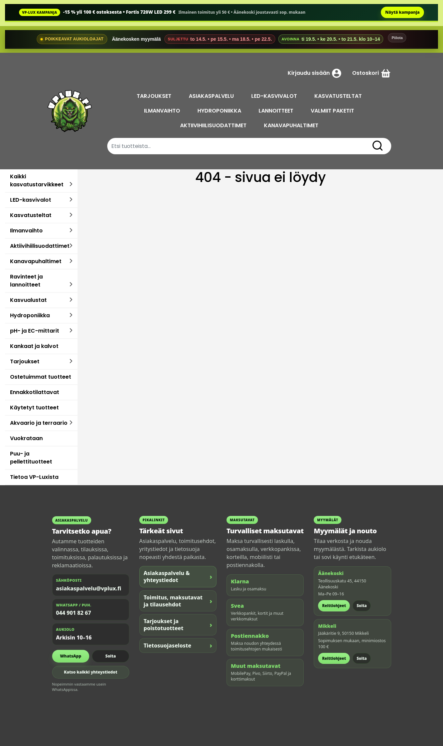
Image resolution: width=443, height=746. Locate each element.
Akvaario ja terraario (38, 423)
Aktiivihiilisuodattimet (39, 246)
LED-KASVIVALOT (274, 96)
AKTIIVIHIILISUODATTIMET (213, 125)
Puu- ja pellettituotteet (31, 457)
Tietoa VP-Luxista (34, 477)
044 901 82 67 (73, 612)
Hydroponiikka (30, 315)
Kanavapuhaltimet (35, 261)
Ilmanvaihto (26, 230)
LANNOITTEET (276, 111)
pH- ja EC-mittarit (34, 331)
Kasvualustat (28, 300)
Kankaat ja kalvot (34, 346)
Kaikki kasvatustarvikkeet (36, 180)
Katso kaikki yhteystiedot (90, 672)
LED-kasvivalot (30, 200)
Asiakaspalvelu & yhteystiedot (178, 576)
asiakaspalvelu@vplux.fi (88, 588)
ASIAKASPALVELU (211, 96)
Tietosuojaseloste (178, 645)
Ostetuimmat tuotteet (40, 377)
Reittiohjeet (334, 605)
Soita (110, 656)
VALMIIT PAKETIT (333, 111)
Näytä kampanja (402, 12)
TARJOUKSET (154, 96)
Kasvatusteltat (30, 215)
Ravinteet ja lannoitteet (26, 281)
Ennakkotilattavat (34, 392)
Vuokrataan (26, 438)
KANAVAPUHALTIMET (291, 125)
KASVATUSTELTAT (338, 96)
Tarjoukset (24, 361)
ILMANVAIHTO (163, 111)
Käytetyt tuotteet (34, 407)
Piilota (397, 38)
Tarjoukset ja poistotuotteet (178, 624)
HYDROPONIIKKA (220, 111)
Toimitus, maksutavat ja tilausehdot (178, 601)
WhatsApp (70, 656)
